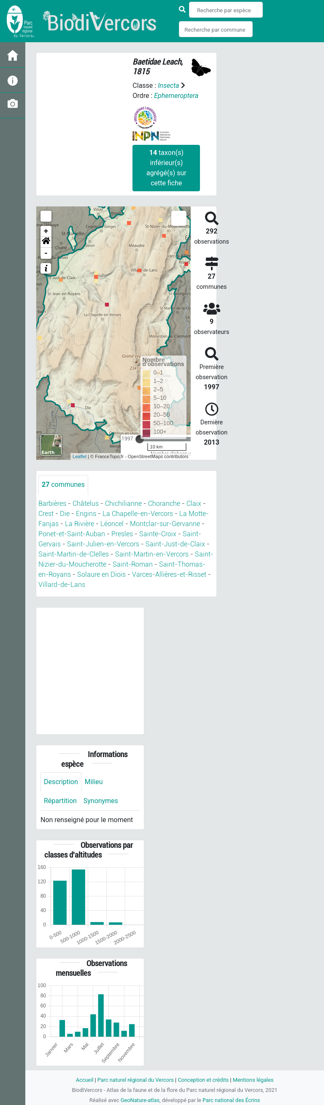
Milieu (94, 782)
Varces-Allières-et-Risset (169, 574)
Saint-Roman (133, 564)
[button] (45, 242)
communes (63, 485)
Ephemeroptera (176, 96)
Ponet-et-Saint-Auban (71, 534)
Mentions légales (253, 1080)
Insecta (168, 85)
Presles (122, 534)
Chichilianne (123, 504)
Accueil (84, 1080)
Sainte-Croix (157, 534)
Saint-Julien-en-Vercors (103, 544)
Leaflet (79, 456)
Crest (46, 514)
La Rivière (79, 524)
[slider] (139, 439)
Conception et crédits (203, 1080)
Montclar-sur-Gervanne (165, 524)
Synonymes (101, 801)
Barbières (52, 504)
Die (65, 514)
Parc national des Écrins (231, 1100)
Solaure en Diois (101, 574)
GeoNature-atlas (139, 1100)
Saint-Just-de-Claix (175, 544)
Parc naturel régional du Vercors (135, 1080)
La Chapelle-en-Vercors (138, 514)
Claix (193, 504)
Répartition (60, 801)
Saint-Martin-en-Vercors (152, 554)
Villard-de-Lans (61, 585)
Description (61, 782)
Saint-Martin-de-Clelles (73, 554)
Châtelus (86, 504)
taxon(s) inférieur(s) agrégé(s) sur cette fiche (166, 168)
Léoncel (112, 524)
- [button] (46, 253)
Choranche (164, 504)
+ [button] (46, 231)
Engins (86, 514)
